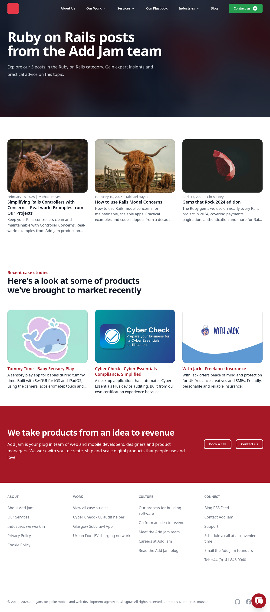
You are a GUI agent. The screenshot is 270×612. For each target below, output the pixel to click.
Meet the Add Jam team (159, 531)
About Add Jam (20, 507)
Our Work (96, 8)
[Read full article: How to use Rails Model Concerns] (135, 186)
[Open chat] (258, 600)
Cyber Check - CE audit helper (99, 517)
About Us (68, 8)
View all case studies (91, 507)
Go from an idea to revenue (163, 522)
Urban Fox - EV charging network (101, 535)
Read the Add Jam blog (158, 550)
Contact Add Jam (218, 517)
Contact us (246, 8)
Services (126, 8)
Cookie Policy (18, 544)
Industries (189, 8)
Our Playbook (157, 8)
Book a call (217, 444)
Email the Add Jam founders (228, 550)
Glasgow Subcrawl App (93, 526)
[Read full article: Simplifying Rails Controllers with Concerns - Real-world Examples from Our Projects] (47, 186)
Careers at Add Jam (155, 541)
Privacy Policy (19, 535)
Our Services (18, 517)
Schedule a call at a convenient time (231, 538)
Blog (214, 8)
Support (211, 526)
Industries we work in (26, 526)
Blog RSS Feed (216, 507)
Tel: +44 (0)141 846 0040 (225, 559)
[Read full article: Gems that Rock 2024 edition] (222, 186)
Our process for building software (160, 510)
